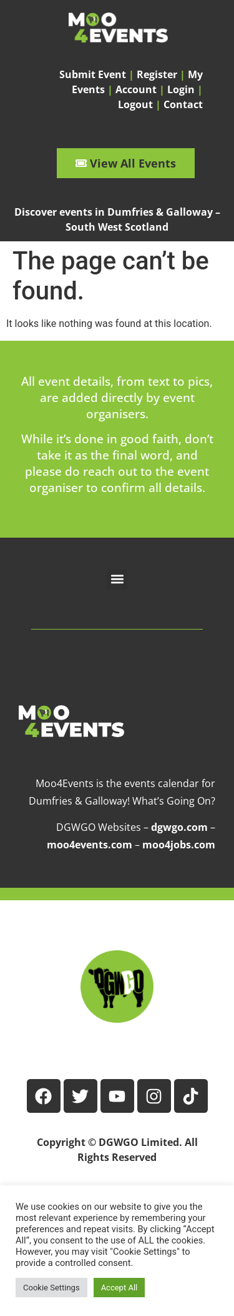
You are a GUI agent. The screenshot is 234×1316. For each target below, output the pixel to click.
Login (181, 89)
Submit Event (92, 74)
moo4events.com (89, 844)
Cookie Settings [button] (51, 1287)
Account (136, 89)
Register (157, 74)
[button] (117, 579)
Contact (183, 104)
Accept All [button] (119, 1287)
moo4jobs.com (178, 844)
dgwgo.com (179, 827)
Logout (135, 104)
